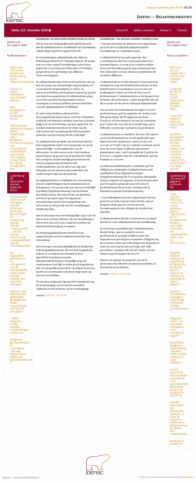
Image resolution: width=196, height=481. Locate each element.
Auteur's (165, 30)
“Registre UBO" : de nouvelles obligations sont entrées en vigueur (177, 326)
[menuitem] (29, 30)
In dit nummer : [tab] (17, 55)
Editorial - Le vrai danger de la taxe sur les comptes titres (177, 74)
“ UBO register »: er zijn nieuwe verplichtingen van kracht (19, 325)
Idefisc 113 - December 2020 (29, 30)
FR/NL (179, 7)
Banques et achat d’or (177, 442)
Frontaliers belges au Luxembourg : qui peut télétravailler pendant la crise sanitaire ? (178, 352)
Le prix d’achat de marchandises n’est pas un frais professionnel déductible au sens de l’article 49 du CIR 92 (179, 382)
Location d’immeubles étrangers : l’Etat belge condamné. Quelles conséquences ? (179, 301)
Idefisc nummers (144, 30)
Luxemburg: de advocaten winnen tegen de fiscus (17, 183)
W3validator (187, 477)
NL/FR (188, 7)
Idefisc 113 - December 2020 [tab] (17, 44)
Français (153, 7)
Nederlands (167, 7)
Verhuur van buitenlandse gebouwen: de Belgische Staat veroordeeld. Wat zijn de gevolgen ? (18, 301)
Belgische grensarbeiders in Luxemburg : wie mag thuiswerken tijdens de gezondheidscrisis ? (19, 351)
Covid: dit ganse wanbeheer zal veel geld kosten (18, 94)
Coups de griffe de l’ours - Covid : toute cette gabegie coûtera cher (177, 99)
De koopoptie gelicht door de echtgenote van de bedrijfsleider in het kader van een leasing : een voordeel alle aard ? (18, 268)
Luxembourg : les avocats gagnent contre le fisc (178, 181)
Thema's (182, 30)
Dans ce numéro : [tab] (178, 55)
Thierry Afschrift (56, 295)
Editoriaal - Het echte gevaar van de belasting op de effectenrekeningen (19, 74)
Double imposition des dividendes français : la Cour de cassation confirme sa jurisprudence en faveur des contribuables (179, 417)
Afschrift (122, 30)
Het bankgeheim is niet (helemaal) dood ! (18, 112)
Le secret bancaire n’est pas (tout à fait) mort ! (177, 121)
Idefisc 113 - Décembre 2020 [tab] (177, 44)
